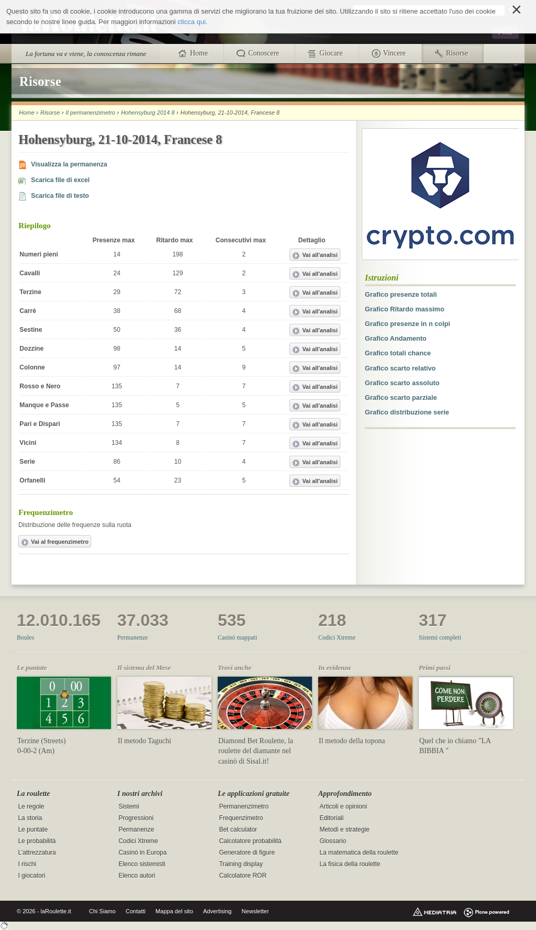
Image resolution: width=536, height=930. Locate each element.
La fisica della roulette (349, 864)
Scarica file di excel (60, 180)
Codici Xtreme (336, 637)
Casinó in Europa (142, 853)
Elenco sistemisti (141, 864)
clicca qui (191, 22)
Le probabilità (36, 841)
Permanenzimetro (244, 806)
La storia (30, 818)
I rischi (27, 864)
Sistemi (128, 806)
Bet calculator (238, 829)
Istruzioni (381, 277)
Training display (241, 864)
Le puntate (33, 829)
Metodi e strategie (344, 829)
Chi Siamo (102, 911)
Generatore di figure (247, 853)
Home (26, 112)
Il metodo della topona (352, 741)
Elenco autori (136, 876)
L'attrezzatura (36, 853)
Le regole (31, 806)
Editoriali (331, 818)
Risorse (50, 112)
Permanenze (132, 637)
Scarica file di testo (60, 195)
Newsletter (255, 911)
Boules (25, 637)
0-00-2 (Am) (35, 751)
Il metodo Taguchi (144, 741)
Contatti (136, 911)
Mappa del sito (174, 911)
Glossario (332, 841)
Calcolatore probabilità (250, 841)
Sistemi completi (440, 637)
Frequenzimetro (241, 818)
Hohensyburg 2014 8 (147, 112)
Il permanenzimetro (90, 112)
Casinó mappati (237, 637)
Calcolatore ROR (242, 876)
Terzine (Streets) (41, 741)
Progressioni (135, 818)
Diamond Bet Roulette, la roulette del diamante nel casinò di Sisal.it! (255, 751)
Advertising (217, 911)
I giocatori (31, 876)
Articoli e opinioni (343, 806)
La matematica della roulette (358, 853)
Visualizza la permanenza (69, 164)
